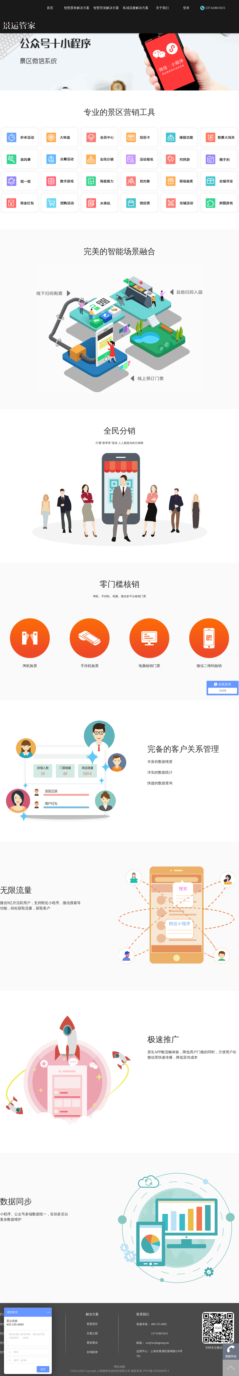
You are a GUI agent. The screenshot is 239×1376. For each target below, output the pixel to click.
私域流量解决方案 (135, 8)
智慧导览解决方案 (106, 8)
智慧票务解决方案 (76, 8)
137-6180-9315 (215, 8)
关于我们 (162, 8)
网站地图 (119, 1366)
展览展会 (92, 1342)
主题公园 (92, 1333)
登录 (186, 8)
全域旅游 (92, 1352)
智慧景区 (92, 1324)
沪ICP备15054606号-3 (156, 1370)
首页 (50, 8)
